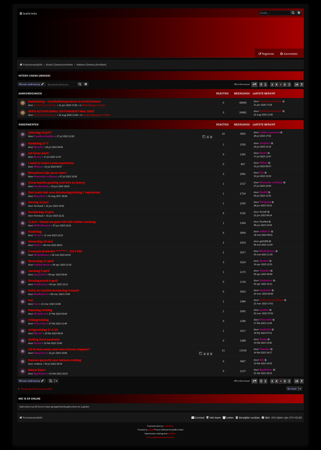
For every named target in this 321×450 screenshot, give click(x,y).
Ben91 (37, 157)
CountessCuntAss (44, 136)
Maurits (38, 147)
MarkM (264, 192)
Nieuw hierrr (37, 370)
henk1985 (265, 290)
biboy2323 (40, 353)
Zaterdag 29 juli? (39, 133)
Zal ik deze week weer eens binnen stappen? (59, 349)
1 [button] (265, 84)
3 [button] (272, 84)
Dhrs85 (38, 333)
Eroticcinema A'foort (272, 300)
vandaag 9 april (39, 271)
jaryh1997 (40, 274)
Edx (262, 172)
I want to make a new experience (51, 163)
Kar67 (37, 245)
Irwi (36, 304)
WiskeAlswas (41, 255)
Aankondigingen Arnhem (96, 115)
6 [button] (285, 84)
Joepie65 (265, 143)
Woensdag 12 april (41, 261)
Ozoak (37, 343)
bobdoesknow (42, 265)
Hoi (30, 300)
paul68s (264, 310)
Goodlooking (41, 186)
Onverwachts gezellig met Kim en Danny (56, 183)
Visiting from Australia (44, 340)
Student (264, 261)
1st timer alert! (38, 153)
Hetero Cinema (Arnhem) (34, 76)
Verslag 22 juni (38, 202)
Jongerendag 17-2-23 (43, 330)
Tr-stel (38, 235)
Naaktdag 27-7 (38, 143)
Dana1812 (40, 196)
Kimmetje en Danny (45, 176)
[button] (254, 84)
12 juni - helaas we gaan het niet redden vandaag (62, 222)
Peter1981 (40, 323)
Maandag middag (40, 310)
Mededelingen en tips (93, 105)
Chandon (265, 270)
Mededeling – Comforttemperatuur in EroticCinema (64, 102)
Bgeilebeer (40, 374)
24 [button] (296, 84)
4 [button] (276, 84)
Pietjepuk (265, 202)
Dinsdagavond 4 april (43, 281)
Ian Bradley (169, 426)
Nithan (38, 167)
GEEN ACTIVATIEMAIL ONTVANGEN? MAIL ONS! (61, 111)
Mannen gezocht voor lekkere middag (54, 360)
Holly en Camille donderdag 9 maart (53, 291)
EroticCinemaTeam (45, 105)
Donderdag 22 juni (41, 212)
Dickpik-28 (40, 314)
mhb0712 (265, 231)
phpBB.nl (172, 433)
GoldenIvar (40, 284)
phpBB (151, 430)
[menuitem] (289, 54)
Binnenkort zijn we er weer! (47, 173)
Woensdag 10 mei (40, 241)
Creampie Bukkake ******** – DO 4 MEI (55, 251)
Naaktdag (35, 232)
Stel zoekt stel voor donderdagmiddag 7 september (64, 192)
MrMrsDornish (42, 225)
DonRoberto (41, 294)
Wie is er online (29, 399)
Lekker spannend (270, 132)
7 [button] (289, 84)
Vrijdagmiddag (38, 320)
